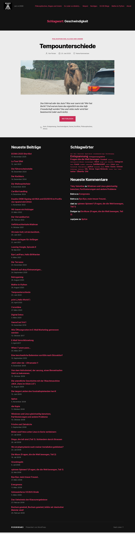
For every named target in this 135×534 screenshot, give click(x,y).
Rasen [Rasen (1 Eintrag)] (102, 168)
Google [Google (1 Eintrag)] (102, 163)
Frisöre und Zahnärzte (21, 426)
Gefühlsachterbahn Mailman (24, 226)
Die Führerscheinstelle (21, 170)
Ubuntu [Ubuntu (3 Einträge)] (80, 173)
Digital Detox (17, 316)
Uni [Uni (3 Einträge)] (86, 173)
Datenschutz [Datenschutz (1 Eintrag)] (80, 155)
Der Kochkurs (17, 178)
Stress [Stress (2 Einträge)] (91, 171)
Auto (44, 128)
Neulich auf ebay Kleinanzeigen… (26, 271)
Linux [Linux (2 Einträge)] (113, 166)
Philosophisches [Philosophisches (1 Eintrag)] (82, 168)
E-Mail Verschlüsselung (22, 342)
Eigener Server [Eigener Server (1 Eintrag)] (88, 155)
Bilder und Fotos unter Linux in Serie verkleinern (33, 433)
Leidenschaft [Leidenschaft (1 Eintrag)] (89, 166)
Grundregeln (17, 463)
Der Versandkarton (20, 218)
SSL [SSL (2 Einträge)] (86, 171)
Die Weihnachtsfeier (20, 185)
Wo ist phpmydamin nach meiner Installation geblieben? (37, 448)
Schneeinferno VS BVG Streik (25, 493)
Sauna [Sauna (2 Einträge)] (113, 168)
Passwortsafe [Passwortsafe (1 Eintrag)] (73, 168)
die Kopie (15, 408)
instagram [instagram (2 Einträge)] (119, 163)
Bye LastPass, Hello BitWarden (25, 256)
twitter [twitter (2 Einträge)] (73, 173)
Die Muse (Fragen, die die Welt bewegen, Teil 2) (33, 456)
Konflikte (77, 128)
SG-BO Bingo (104, 7)
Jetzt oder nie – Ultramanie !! (24, 364)
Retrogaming (17, 279)
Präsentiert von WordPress (36, 529)
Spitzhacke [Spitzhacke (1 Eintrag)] (81, 170)
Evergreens (16, 486)
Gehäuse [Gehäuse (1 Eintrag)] (110, 161)
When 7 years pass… (21, 349)
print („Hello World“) (20, 301)
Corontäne (16, 309)
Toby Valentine (77, 188)
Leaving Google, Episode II (23, 248)
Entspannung (51, 128)
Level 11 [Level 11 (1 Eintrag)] (108, 166)
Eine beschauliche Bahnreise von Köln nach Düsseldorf (37, 357)
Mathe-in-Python (118, 7)
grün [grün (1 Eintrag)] (106, 163)
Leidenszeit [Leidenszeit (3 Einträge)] (99, 165)
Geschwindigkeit (62, 128)
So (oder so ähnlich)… (72, 7)
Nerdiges (93, 7)
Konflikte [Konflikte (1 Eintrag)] (82, 166)
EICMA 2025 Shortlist (21, 155)
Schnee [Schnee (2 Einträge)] (120, 168)
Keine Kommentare (82, 55)
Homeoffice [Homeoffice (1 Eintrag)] (111, 163)
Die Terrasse (17, 263)
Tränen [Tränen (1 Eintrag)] (119, 170)
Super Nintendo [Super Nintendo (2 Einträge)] (101, 171)
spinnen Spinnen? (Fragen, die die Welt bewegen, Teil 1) (37, 471)
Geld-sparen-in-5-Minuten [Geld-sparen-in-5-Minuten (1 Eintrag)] (77, 163)
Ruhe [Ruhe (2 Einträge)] (107, 168)
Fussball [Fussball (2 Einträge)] (103, 161)
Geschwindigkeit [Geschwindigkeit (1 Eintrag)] (89, 163)
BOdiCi (20, 529)
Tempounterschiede (67, 47)
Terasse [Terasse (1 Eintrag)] (111, 170)
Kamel (71, 128)
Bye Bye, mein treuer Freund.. (25, 478)
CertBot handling (19, 193)
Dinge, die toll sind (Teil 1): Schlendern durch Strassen (36, 441)
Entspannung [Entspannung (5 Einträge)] (79, 158)
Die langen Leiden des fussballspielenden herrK (33, 393)
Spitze (14, 400)
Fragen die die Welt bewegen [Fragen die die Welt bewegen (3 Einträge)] (84, 161)
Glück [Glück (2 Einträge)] (96, 163)
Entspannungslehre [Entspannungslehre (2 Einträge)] (97, 158)
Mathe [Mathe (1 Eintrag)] (117, 166)
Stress (45, 130)
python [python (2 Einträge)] (90, 168)
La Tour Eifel (17, 163)
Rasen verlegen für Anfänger (24, 241)
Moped (85, 7)
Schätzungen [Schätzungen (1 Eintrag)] (73, 170)
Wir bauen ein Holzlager (22, 211)
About (129, 7)
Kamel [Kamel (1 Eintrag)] (71, 166)
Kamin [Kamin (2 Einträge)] (76, 166)
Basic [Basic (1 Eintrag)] (75, 155)
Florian (53, 55)
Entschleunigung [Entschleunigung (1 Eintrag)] (110, 155)
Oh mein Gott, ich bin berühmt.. (25, 233)
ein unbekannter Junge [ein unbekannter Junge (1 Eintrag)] (99, 155)
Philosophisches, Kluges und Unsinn (48, 7)
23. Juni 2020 (66, 55)
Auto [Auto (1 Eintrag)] (71, 155)
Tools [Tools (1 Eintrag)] (115, 170)
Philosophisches (86, 128)
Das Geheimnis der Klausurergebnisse (29, 501)
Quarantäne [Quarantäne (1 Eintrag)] (97, 168)
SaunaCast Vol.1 (18, 324)
